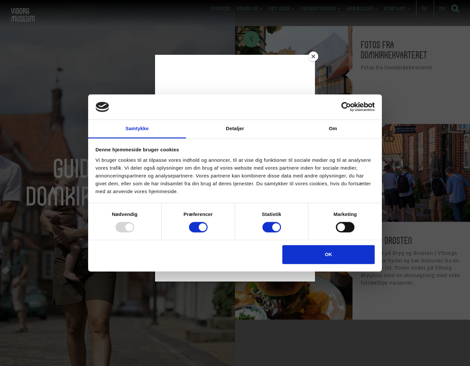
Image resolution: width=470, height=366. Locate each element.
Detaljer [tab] (235, 128)
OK (328, 254)
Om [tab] (333, 128)
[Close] (313, 56)
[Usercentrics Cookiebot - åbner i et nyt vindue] (346, 107)
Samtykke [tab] (137, 128)
